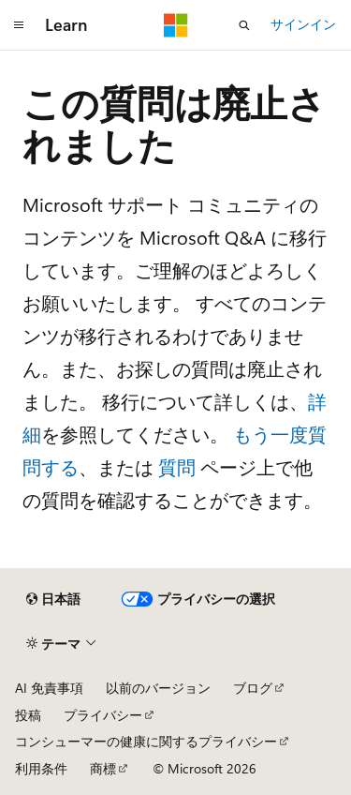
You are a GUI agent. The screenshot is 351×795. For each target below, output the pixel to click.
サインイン (303, 24)
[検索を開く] (244, 25)
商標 (103, 768)
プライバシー (103, 715)
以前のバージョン (158, 688)
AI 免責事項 (49, 688)
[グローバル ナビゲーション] (18, 25)
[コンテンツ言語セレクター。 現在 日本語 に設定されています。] (53, 599)
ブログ (252, 688)
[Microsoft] (176, 25)
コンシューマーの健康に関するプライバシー (146, 741)
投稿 (28, 715)
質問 (177, 466)
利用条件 (41, 768)
